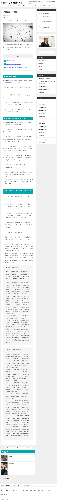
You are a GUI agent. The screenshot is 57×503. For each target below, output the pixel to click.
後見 (35, 5)
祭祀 (30, 5)
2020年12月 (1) (42, 126)
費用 (44, 5)
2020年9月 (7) (42, 132)
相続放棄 (26, 80)
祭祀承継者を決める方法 (13, 470)
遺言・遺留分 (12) (43, 60)
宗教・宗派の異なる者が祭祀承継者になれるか (16, 67)
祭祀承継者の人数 (12, 463)
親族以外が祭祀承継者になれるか (13, 64)
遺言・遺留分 (17, 5)
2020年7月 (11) (42, 139)
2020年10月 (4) (42, 129)
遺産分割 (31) (42, 63)
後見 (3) (40, 69)
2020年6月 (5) (42, 142)
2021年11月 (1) (42, 107)
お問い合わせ (51, 5)
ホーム (2, 5)
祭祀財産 (5, 80)
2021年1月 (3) (42, 123)
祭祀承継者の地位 (10, 60)
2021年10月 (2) (42, 110)
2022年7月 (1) (42, 104)
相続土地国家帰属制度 (44, 89)
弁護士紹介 (9, 5)
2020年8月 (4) (42, 135)
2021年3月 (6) (42, 120)
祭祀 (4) (40, 66)
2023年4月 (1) (42, 101)
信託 (40, 5)
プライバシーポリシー (47, 490)
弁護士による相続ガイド (12, 2)
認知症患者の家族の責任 (44, 78)
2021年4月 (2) (42, 116)
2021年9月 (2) (42, 113)
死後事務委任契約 (43, 86)
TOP (8, 485)
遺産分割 (25, 5)
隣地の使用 (41, 92)
